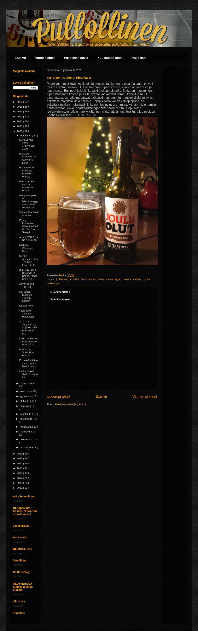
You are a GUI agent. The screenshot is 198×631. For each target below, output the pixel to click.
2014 (20, 478)
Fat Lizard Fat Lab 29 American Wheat (27, 186)
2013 (20, 483)
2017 (20, 463)
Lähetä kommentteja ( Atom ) (70, 404)
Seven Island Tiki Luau (26, 285)
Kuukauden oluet (110, 57)
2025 (20, 106)
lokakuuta (25, 391)
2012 (20, 487)
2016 (20, 468)
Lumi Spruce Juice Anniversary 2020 (27, 144)
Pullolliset (139, 57)
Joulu (84, 279)
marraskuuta (27, 383)
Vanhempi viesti (144, 396)
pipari (147, 279)
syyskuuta (26, 396)
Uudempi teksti (58, 396)
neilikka (137, 279)
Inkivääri (74, 279)
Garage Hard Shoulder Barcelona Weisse (26, 172)
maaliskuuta (27, 431)
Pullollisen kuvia (76, 57)
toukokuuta (26, 418)
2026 (20, 101)
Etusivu (20, 57)
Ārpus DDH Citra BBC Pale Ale (28, 239)
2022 (20, 121)
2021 (20, 126)
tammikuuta (27, 447)
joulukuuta (26, 135)
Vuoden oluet (45, 57)
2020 (20, 131)
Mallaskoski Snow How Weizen (26, 352)
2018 (20, 458)
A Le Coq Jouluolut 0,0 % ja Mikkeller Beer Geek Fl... (28, 327)
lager (118, 279)
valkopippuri (53, 283)
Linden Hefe (26, 305)
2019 (20, 453)
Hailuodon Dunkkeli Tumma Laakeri (25, 296)
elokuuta (25, 401)
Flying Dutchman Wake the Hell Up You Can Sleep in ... (28, 226)
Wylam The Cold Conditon (28, 214)
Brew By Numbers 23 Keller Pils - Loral (27, 158)
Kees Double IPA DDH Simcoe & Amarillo (28, 341)
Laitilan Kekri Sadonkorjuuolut (28, 374)
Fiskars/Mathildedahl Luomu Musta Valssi (28, 363)
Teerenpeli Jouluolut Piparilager (26, 313)
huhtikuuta (26, 426)
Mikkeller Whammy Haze (26, 248)
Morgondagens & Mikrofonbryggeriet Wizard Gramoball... (28, 201)
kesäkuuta (26, 414)
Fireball (63, 279)
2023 (20, 116)
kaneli (92, 279)
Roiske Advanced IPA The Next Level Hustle (28, 261)
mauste (127, 279)
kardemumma (106, 279)
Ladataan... (19, 75)
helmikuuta (26, 439)
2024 (20, 111)
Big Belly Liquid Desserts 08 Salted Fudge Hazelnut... (28, 274)
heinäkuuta (26, 406)
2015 (20, 473)
